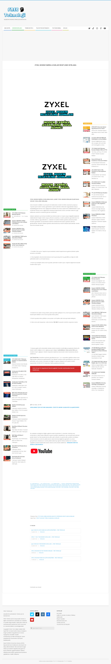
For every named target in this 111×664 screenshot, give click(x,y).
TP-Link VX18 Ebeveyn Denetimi (99, 192)
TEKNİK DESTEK (56, 483)
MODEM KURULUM (62, 620)
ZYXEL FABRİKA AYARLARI (75, 484)
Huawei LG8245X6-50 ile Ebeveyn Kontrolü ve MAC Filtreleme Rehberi (18, 230)
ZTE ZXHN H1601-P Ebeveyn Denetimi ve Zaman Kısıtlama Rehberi (19, 360)
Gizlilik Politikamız (14, 654)
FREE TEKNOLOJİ (7, 611)
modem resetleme (46, 484)
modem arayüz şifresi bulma (72, 483)
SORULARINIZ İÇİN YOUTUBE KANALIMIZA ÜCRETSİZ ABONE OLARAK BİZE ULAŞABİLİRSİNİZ (54, 407)
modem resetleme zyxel (55, 484)
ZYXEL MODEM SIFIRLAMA (50, 487)
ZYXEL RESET (58, 487)
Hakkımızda (59, 617)
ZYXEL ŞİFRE (71, 487)
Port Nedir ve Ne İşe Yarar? (98, 226)
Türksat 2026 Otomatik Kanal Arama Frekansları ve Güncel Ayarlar (99, 337)
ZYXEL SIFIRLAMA (64, 487)
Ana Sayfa (59, 613)
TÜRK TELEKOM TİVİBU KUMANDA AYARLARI (47, 518)
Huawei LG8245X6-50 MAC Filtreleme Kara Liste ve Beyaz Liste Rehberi (19, 222)
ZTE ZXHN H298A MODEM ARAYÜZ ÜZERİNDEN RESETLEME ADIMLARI (56, 516)
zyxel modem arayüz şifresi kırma (60, 486)
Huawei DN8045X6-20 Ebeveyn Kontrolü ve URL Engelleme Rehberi (99, 203)
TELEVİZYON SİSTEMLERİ (6, 359)
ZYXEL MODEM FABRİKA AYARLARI (37, 487)
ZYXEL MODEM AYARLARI (73, 486)
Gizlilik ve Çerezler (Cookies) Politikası (66, 615)
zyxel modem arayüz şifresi (45, 486)
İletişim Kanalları (61, 619)
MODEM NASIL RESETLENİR (35, 484)
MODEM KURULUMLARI (18, 225)
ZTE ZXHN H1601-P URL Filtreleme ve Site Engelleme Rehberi (99, 171)
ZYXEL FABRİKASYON (34, 486)
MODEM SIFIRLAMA (66, 484)
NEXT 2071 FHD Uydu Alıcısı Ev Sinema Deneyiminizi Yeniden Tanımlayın (19, 394)
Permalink (42, 532)
